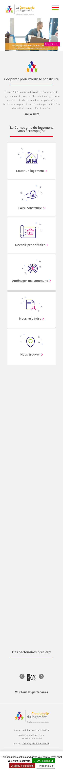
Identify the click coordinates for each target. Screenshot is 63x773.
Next (57, 34)
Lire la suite (31, 114)
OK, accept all (43, 760)
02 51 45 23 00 (33, 738)
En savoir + (50, 44)
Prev (5, 34)
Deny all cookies (22, 765)
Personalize (46, 765)
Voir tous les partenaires (31, 692)
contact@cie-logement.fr (35, 743)
